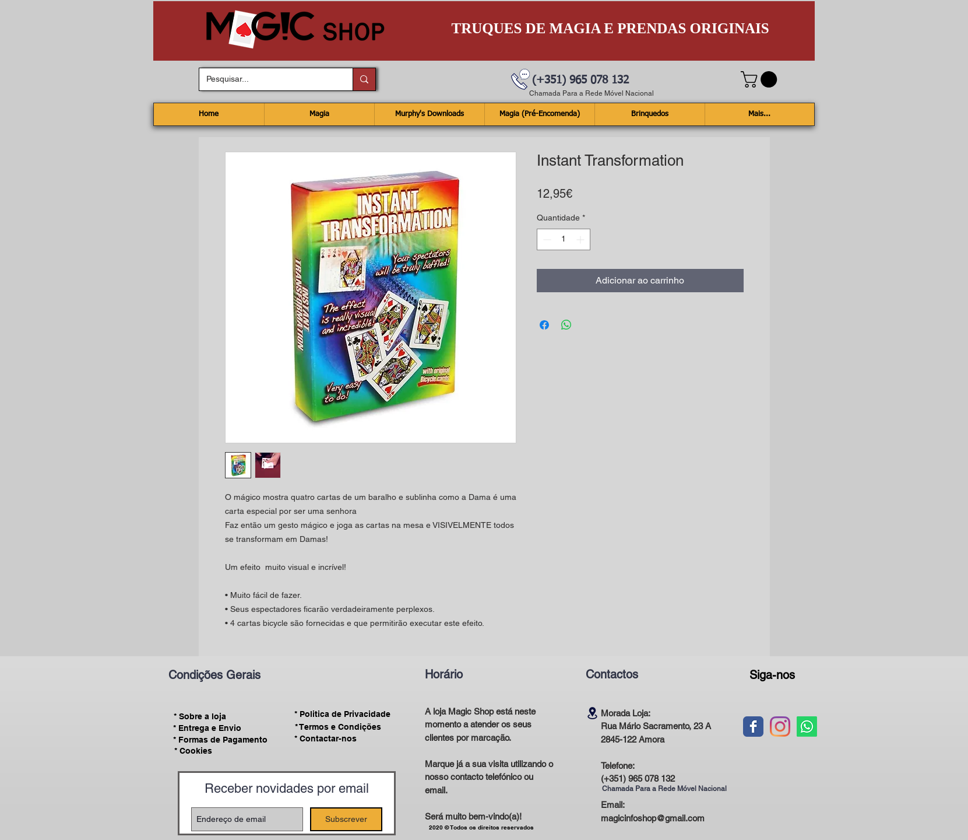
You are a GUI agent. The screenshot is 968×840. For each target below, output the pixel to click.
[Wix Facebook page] (753, 726)
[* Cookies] (193, 751)
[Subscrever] (346, 819)
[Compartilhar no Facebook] (544, 325)
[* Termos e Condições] (338, 727)
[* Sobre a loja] (200, 716)
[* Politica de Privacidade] (343, 714)
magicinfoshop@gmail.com (653, 818)
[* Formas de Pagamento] (220, 739)
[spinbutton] (563, 239)
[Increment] (581, 239)
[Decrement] (545, 239)
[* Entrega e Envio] (207, 728)
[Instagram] (780, 726)
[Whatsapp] (807, 726)
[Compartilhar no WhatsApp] (566, 325)
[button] (761, 79)
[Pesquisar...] (267, 79)
